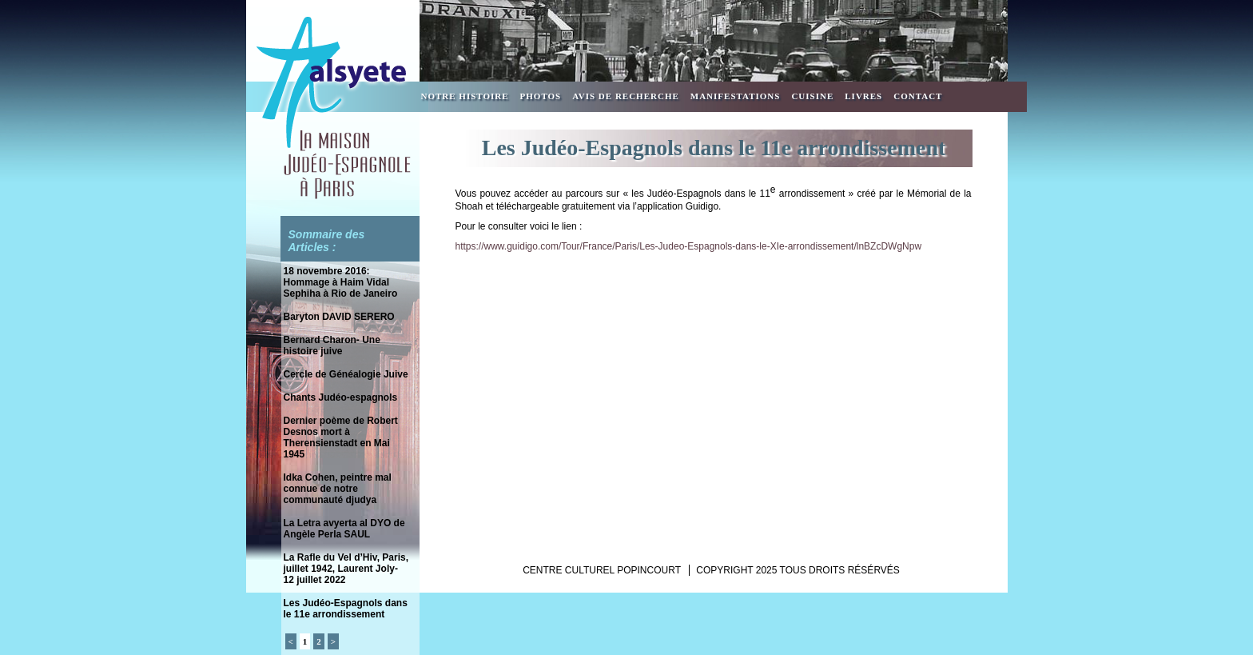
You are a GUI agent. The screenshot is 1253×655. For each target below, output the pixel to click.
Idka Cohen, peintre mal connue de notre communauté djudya (338, 488)
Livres (863, 96)
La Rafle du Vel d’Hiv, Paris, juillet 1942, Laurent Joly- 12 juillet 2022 (346, 568)
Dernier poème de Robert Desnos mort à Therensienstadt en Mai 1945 (341, 437)
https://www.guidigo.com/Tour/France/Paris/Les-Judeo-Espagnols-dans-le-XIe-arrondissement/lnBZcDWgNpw (688, 246)
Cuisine (812, 96)
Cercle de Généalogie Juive (346, 374)
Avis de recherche (625, 96)
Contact (917, 96)
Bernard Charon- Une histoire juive (332, 345)
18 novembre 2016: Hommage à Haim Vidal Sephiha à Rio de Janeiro (341, 282)
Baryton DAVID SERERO (339, 316)
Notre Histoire (465, 96)
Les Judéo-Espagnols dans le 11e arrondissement (346, 608)
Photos (541, 96)
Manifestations (735, 96)
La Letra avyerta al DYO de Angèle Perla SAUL (344, 528)
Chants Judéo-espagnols (341, 397)
